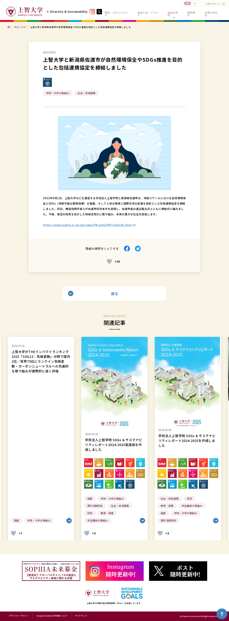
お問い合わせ (211, 14)
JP (187, 3)
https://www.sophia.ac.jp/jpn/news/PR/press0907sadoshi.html (87, 225)
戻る (114, 293)
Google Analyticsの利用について (51, 616)
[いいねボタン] (109, 261)
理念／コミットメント (116, 14)
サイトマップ (81, 616)
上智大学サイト (213, 3)
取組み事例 (172, 14)
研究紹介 (191, 14)
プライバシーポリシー (19, 616)
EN (194, 3)
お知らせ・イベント (147, 14)
